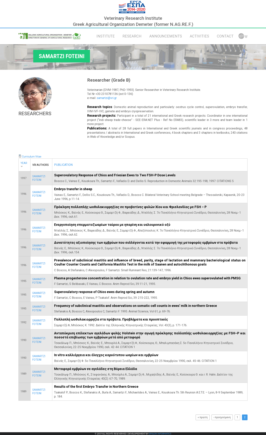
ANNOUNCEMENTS (165, 36)
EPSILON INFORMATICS (160, 433)
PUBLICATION (63, 165)
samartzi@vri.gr (107, 98)
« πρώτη (203, 417)
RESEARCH (131, 36)
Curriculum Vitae (31, 156)
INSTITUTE (105, 36)
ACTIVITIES (199, 36)
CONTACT (225, 36)
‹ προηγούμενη (222, 417)
